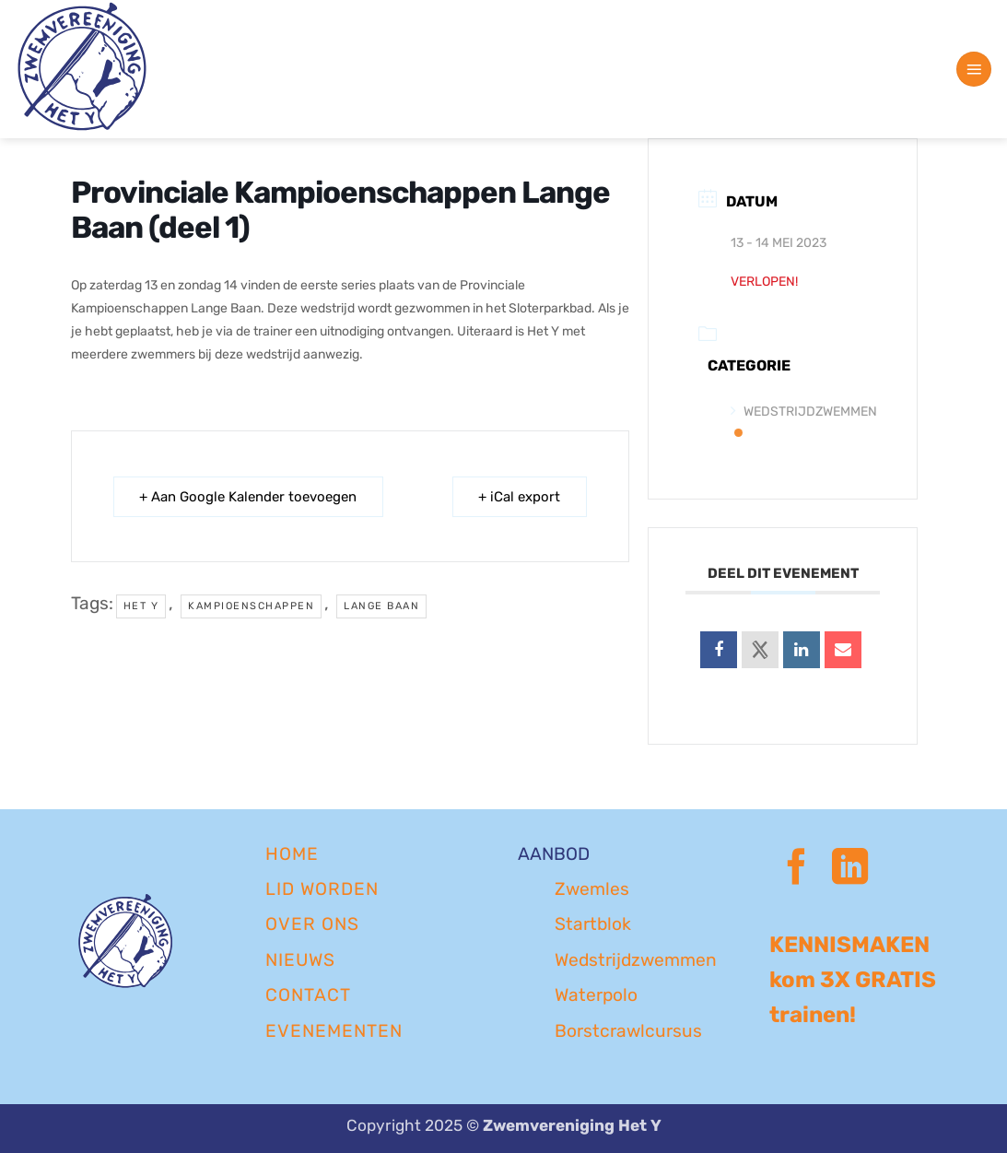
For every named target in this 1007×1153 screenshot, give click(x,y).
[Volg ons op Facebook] (796, 869)
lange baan (381, 606)
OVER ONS (312, 924)
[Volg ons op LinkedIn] (850, 869)
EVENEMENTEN (334, 1030)
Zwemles (592, 889)
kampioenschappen (251, 606)
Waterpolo (596, 995)
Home (292, 854)
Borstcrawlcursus (628, 1030)
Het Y (141, 606)
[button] (973, 70)
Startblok (593, 924)
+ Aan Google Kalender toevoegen (248, 496)
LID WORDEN (322, 889)
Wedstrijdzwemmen (636, 960)
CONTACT (308, 995)
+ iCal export (519, 496)
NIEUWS (300, 960)
